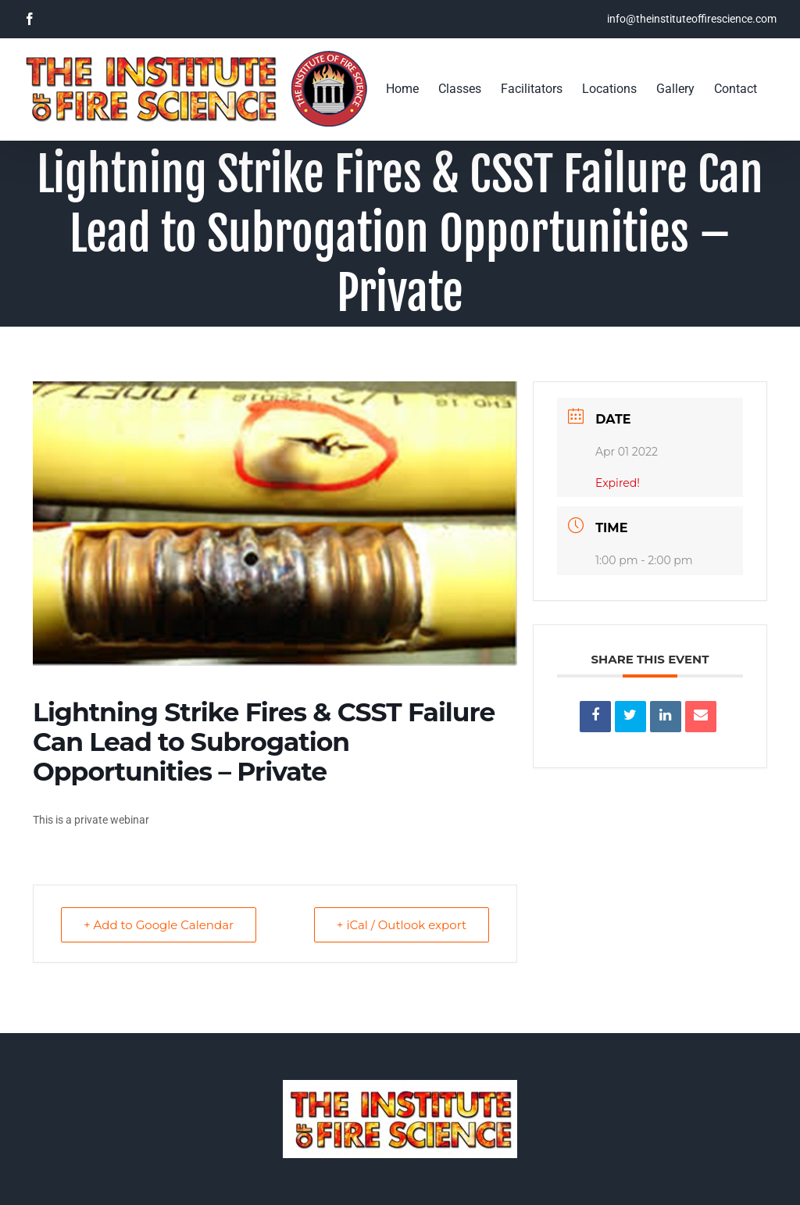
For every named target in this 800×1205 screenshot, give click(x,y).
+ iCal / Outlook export (401, 924)
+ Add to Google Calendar (159, 924)
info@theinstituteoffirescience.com (692, 19)
